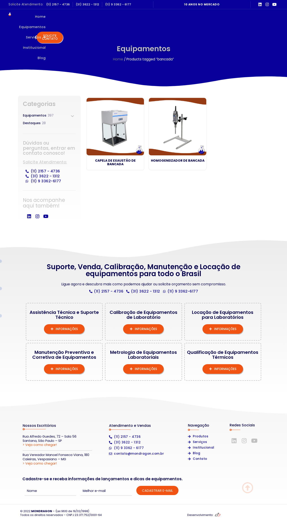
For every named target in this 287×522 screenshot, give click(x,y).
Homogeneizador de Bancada (177, 160)
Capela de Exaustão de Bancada (115, 162)
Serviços (158, 16)
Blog (213, 16)
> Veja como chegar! (40, 445)
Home (98, 16)
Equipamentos (126, 16)
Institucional (188, 16)
